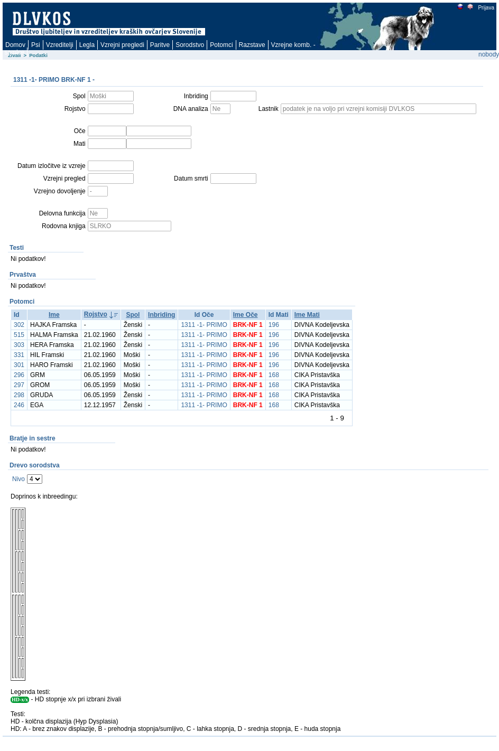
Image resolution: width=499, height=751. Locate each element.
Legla (87, 45)
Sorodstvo (189, 45)
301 (19, 365)
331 (19, 355)
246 (19, 405)
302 (19, 324)
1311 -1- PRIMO (204, 324)
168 (274, 375)
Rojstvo (95, 314)
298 (19, 395)
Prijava (485, 8)
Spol (133, 314)
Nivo (18, 479)
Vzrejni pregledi (122, 45)
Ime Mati (307, 314)
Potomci (221, 45)
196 (274, 324)
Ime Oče (245, 314)
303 (19, 345)
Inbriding (161, 314)
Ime (54, 314)
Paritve (160, 45)
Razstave (252, 45)
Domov (15, 45)
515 (19, 335)
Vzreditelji (59, 45)
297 (19, 385)
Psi (35, 45)
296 (19, 375)
